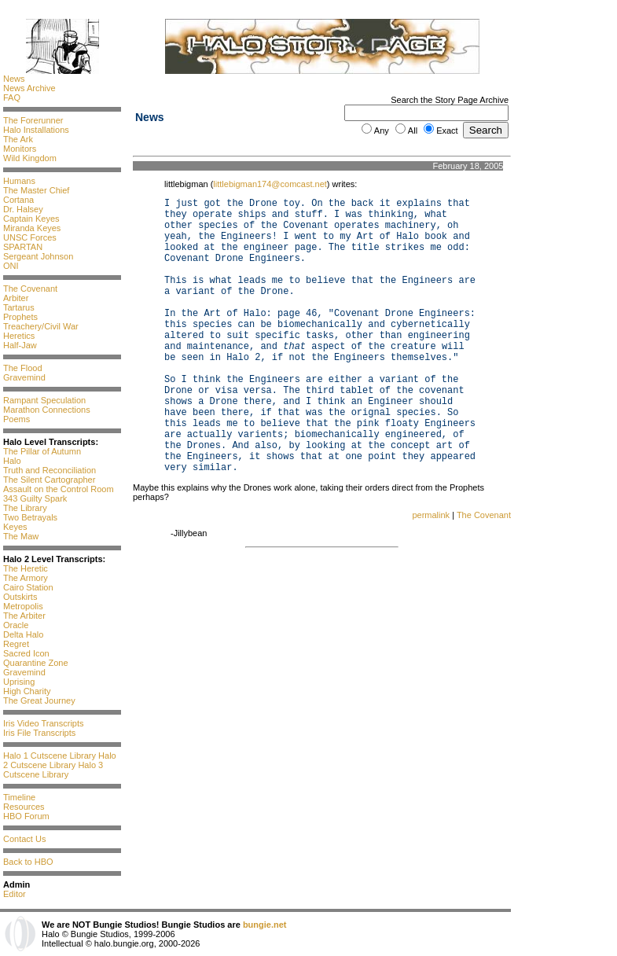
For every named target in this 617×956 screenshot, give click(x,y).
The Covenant (30, 288)
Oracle (15, 625)
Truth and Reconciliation (49, 470)
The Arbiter (24, 615)
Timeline (19, 797)
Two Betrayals (30, 517)
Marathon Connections (46, 409)
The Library (25, 508)
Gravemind (24, 377)
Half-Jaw (20, 345)
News (14, 78)
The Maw (21, 536)
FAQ (11, 97)
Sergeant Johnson (38, 256)
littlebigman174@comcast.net (269, 184)
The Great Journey (39, 700)
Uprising (19, 681)
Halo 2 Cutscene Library (59, 760)
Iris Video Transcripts (43, 723)
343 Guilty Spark (35, 498)
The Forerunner (33, 120)
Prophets (20, 317)
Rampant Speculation (44, 400)
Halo (12, 460)
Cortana (18, 199)
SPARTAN (22, 247)
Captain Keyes (31, 218)
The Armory (25, 578)
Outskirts (20, 596)
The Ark (18, 139)
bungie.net (265, 924)
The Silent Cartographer (49, 479)
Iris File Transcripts (39, 732)
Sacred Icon (26, 653)
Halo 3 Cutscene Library (53, 769)
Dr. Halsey (23, 209)
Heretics (19, 335)
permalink (431, 515)
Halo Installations (36, 129)
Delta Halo (23, 634)
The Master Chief (36, 190)
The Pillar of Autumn (42, 451)
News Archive (29, 88)
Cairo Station (28, 587)
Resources (24, 806)
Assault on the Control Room (58, 489)
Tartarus (19, 307)
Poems (16, 419)
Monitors (19, 148)
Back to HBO (28, 861)
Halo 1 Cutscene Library (49, 755)
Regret (16, 644)
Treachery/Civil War (41, 326)
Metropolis (23, 606)
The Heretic (25, 568)
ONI (11, 265)
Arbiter (15, 298)
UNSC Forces (30, 237)
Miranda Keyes (32, 228)
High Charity (27, 691)
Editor (14, 894)
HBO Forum (26, 816)
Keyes (15, 526)
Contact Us (24, 839)
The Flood (22, 368)
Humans (19, 181)
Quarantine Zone (35, 662)
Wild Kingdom (30, 158)
